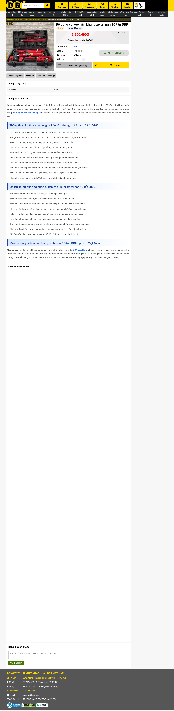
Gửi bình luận (16, 664)
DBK (75, 47)
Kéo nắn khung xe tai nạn (38, 20)
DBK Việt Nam (80, 250)
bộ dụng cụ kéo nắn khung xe (27, 112)
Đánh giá (51, 76)
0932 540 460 (114, 53)
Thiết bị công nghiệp (21, 20)
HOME (10, 20)
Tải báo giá (123, 33)
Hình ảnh (41, 76)
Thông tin (30, 76)
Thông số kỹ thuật (15, 76)
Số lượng (60, 59)
